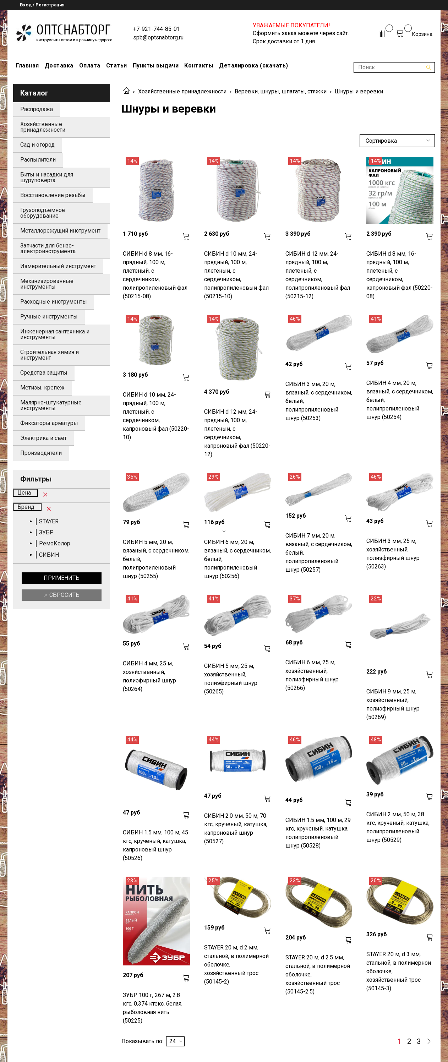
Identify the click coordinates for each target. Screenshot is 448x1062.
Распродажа (36, 109)
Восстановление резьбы (53, 195)
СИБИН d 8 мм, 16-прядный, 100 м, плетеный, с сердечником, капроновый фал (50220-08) (399, 275)
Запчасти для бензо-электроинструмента (48, 248)
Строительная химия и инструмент (49, 355)
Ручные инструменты (49, 316)
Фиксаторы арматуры (49, 423)
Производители (41, 453)
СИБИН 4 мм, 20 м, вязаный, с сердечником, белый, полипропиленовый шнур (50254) (399, 400)
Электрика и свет (43, 438)
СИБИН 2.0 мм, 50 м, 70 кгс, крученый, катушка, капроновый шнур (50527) (235, 828)
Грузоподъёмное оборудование (42, 213)
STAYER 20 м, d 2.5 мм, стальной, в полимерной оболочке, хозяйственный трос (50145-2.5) (317, 974)
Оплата (89, 65)
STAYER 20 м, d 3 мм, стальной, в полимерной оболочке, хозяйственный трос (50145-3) (398, 971)
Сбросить (64, 595)
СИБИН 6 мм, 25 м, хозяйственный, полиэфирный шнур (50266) (312, 675)
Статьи (116, 65)
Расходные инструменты (53, 301)
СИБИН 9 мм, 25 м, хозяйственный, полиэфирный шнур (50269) (393, 704)
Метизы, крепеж (42, 387)
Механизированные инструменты (46, 284)
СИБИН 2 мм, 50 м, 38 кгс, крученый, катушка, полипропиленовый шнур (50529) (398, 827)
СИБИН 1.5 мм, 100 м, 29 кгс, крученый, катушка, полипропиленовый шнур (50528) (318, 833)
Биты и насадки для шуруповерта (46, 177)
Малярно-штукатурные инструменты (51, 405)
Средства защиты (43, 372)
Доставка (59, 65)
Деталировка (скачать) (253, 65)
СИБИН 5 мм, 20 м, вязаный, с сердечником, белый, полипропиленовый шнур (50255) (156, 559)
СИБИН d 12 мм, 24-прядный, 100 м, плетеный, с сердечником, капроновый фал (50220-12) (237, 433)
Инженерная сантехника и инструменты (54, 334)
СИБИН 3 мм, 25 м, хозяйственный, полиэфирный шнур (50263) (393, 554)
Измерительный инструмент (58, 266)
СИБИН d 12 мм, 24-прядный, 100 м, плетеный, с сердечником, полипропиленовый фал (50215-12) (317, 275)
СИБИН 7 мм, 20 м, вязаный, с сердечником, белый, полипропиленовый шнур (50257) (318, 552)
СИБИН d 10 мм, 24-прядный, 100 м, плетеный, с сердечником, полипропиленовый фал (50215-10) (236, 275)
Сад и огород (37, 144)
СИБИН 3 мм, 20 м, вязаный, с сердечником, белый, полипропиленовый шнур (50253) (318, 401)
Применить (62, 577)
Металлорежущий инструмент (60, 230)
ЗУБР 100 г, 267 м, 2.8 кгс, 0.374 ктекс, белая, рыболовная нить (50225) (152, 1008)
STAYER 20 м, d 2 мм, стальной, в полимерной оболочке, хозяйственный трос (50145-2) (236, 964)
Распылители (38, 159)
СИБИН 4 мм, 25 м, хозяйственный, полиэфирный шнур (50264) (149, 676)
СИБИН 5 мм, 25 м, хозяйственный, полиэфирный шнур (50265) (230, 679)
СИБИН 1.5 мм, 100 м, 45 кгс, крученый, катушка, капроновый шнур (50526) (155, 845)
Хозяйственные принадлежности (182, 91)
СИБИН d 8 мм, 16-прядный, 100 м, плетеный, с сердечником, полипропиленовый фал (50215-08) (155, 275)
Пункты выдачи (156, 65)
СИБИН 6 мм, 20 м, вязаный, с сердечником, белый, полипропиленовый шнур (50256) (237, 559)
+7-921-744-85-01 (156, 29)
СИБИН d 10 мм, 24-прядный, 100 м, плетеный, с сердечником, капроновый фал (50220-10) (156, 416)
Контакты (198, 65)
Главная (27, 65)
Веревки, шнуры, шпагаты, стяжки (281, 91)
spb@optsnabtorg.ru (158, 37)
